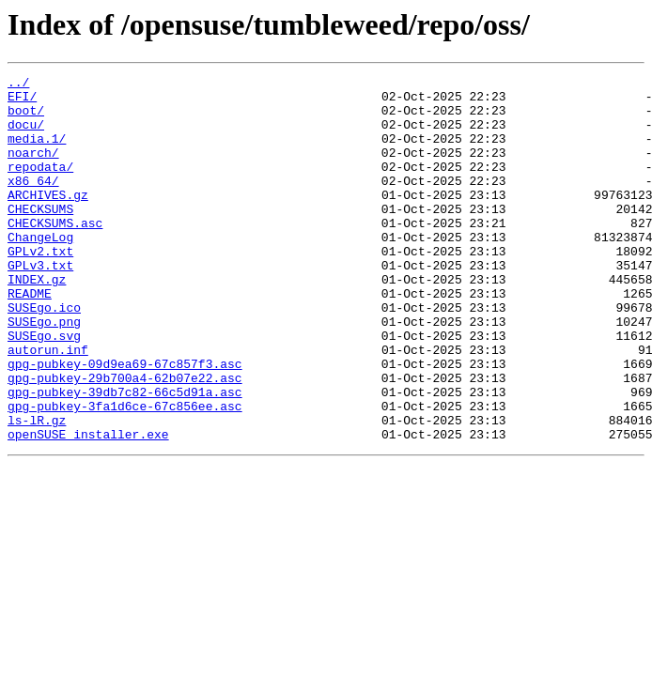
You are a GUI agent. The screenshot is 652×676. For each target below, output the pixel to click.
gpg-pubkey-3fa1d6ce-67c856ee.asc (125, 473)
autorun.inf (48, 405)
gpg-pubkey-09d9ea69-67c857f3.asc (125, 422)
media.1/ (37, 152)
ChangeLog (40, 270)
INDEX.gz (37, 321)
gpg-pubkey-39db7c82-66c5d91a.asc (125, 456)
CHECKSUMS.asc (55, 253)
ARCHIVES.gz (48, 219)
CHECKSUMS (40, 236)
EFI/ (22, 101)
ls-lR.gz (37, 490)
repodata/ (40, 185)
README (30, 338)
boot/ (26, 118)
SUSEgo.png (44, 371)
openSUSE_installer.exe (88, 507)
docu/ (26, 135)
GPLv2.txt (40, 287)
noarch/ (33, 169)
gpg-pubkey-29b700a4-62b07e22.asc (125, 439)
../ (18, 84)
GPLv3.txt (40, 304)
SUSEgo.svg (44, 388)
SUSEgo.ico (44, 354)
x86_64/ (33, 202)
